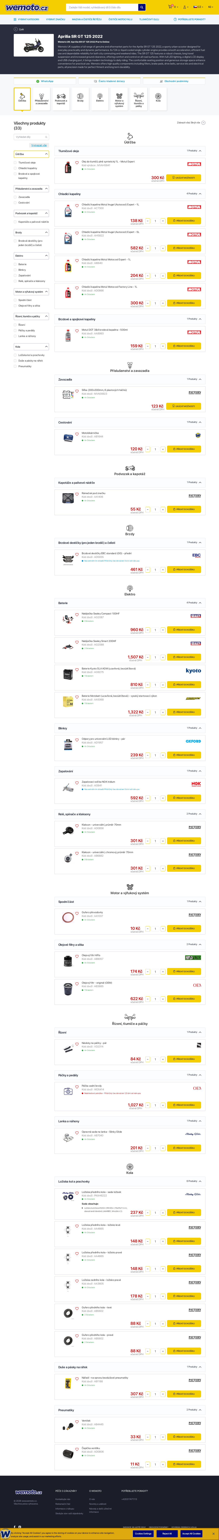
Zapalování (24, 275)
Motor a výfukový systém (29, 291)
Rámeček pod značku (94, 493)
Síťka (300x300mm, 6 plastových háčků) (104, 390)
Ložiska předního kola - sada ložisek (101, 1192)
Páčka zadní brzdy (92, 1085)
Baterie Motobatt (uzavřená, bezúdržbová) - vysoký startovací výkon (119, 695)
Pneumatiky (25, 366)
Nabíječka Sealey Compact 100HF (101, 613)
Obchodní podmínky (176, 81)
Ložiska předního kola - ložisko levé (101, 1225)
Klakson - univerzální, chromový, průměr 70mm (107, 852)
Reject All (167, 1534)
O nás (92, 1499)
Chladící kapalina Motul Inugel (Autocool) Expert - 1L (110, 204)
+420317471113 (129, 1499)
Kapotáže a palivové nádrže (33, 221)
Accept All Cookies (191, 1534)
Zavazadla (24, 197)
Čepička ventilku (91, 1448)
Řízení (21, 324)
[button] (176, 6)
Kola (17, 346)
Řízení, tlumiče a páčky (27, 316)
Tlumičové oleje (27, 162)
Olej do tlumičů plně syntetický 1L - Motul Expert (108, 161)
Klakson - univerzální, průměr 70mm (101, 824)
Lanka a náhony (27, 336)
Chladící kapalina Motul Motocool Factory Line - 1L (109, 286)
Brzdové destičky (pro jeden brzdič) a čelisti (30, 243)
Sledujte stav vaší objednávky (69, 1513)
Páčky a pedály (26, 330)
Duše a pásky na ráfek (30, 360)
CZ (197, 6)
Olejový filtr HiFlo (91, 955)
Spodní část (25, 300)
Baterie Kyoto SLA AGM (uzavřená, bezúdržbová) (109, 668)
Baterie (22, 264)
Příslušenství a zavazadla (28, 188)
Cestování (24, 202)
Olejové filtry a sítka (29, 305)
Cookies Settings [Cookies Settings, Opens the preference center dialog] (143, 1534)
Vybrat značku (55, 19)
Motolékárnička (90, 433)
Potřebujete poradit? (189, 19)
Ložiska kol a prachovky (31, 355)
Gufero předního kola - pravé (97, 1334)
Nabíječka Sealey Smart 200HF (99, 641)
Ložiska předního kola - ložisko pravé (102, 1252)
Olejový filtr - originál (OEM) (97, 982)
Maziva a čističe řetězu (87, 19)
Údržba (19, 154)
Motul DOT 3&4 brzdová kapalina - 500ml (105, 329)
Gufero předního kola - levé (97, 1307)
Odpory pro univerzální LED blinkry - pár (103, 738)
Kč (209, 6)
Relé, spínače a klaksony (31, 281)
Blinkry (22, 269)
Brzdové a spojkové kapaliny (29, 176)
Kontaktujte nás (62, 1499)
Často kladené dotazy (112, 81)
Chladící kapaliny (27, 168)
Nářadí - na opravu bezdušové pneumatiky (105, 1377)
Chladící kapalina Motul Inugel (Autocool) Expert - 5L (111, 232)
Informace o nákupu (64, 1508)
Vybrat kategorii (26, 19)
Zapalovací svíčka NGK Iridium (98, 781)
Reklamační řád (62, 1504)
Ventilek (86, 1420)
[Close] (213, 1534)
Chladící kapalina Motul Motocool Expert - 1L (106, 259)
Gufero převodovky (92, 912)
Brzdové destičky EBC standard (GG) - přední (107, 553)
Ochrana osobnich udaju (184, 1527)
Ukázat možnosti (184, 177)
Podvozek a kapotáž (26, 213)
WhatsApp (47, 81)
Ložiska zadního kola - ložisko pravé (101, 1279)
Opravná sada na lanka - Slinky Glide (102, 1131)
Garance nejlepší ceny (134, 1527)
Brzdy (18, 232)
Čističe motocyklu (120, 19)
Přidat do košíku (184, 220)
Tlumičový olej (149, 19)
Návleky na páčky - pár (94, 1043)
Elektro (19, 255)
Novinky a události (97, 1504)
